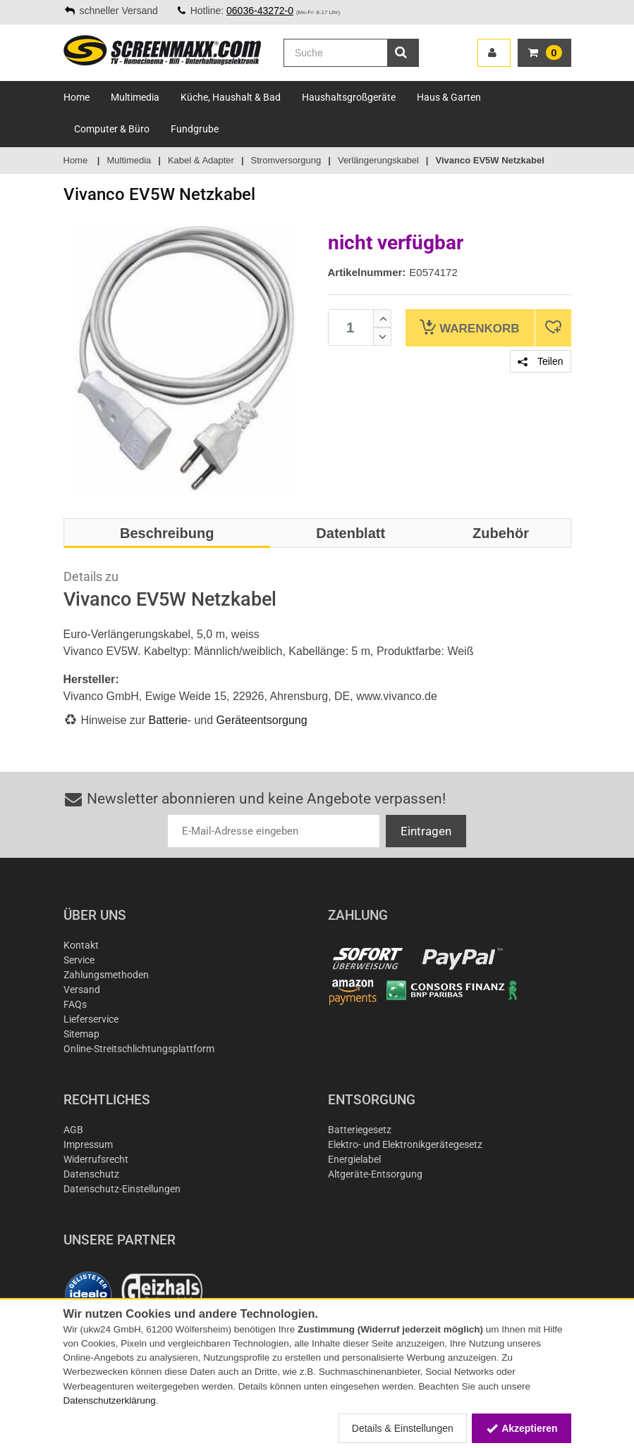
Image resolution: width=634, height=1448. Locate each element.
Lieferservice (90, 1019)
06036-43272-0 (259, 10)
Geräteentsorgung (262, 720)
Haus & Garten (449, 97)
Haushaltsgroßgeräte (349, 97)
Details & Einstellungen (402, 1428)
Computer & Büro (112, 129)
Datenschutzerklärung (109, 1400)
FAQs (75, 1004)
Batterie (168, 720)
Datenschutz (91, 1174)
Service (79, 960)
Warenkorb (469, 327)
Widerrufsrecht (95, 1159)
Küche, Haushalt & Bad (231, 97)
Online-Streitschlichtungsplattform (138, 1048)
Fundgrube (195, 129)
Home (76, 97)
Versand (81, 989)
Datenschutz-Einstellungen (122, 1188)
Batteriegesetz (359, 1129)
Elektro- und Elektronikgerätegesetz (405, 1144)
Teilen (540, 361)
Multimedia (135, 97)
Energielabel (354, 1159)
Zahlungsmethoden (106, 974)
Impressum (88, 1144)
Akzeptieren (521, 1428)
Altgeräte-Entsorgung (375, 1174)
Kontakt (81, 945)
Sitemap (81, 1034)
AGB (73, 1129)
